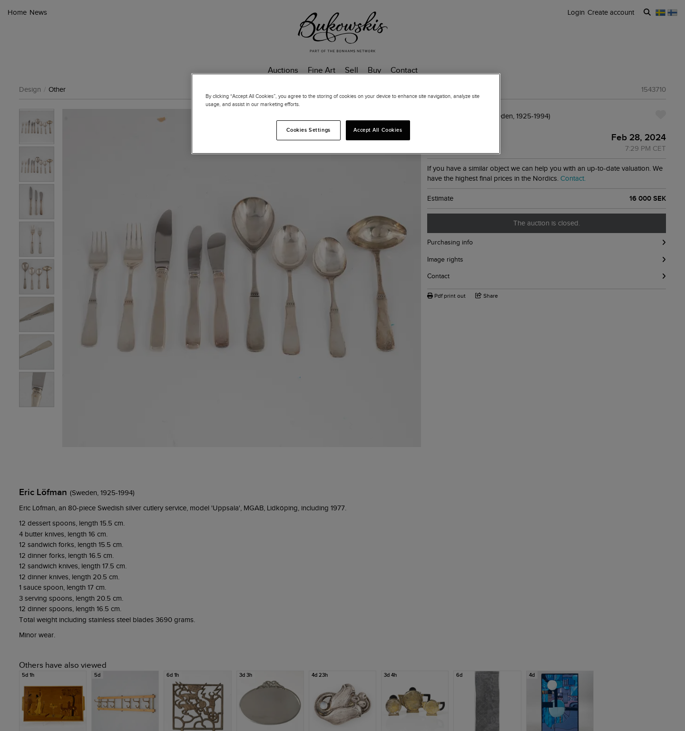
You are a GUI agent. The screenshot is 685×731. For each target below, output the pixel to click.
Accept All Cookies (377, 130)
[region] (345, 113)
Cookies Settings (308, 130)
